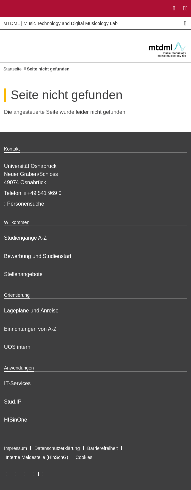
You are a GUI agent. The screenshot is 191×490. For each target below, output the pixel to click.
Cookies (84, 457)
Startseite (12, 68)
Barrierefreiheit (102, 448)
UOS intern (17, 347)
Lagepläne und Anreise (31, 310)
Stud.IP (12, 402)
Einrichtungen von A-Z (30, 329)
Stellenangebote (23, 274)
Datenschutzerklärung (57, 448)
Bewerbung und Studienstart (37, 256)
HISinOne (15, 420)
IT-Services (17, 383)
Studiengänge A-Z (25, 238)
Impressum (15, 448)
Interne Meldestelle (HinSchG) (37, 457)
